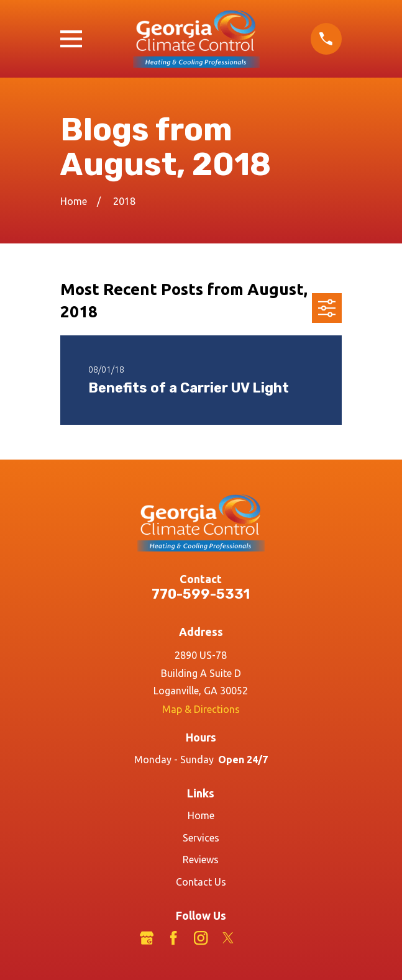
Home (201, 815)
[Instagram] (201, 938)
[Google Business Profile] (146, 938)
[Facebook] (173, 938)
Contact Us (201, 881)
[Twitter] (228, 938)
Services (201, 837)
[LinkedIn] (255, 938)
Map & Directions (201, 709)
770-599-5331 (201, 594)
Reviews (201, 859)
